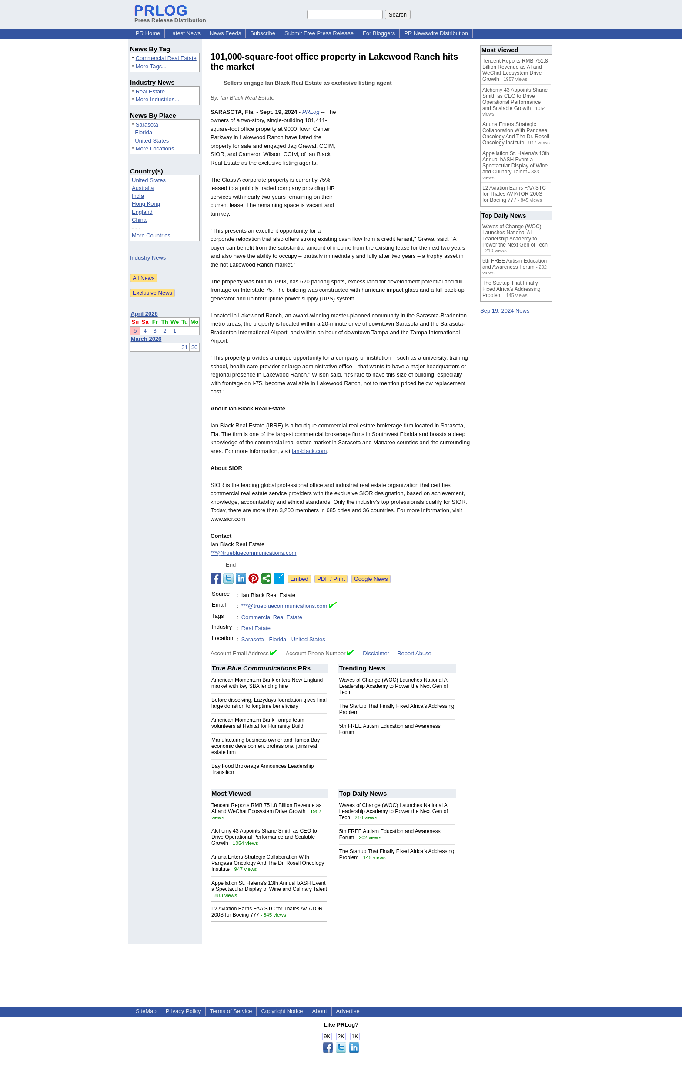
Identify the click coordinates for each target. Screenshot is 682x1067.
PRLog (311, 112)
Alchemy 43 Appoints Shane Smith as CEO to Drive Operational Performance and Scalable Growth (264, 837)
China (139, 220)
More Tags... (151, 66)
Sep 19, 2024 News (504, 310)
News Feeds (225, 33)
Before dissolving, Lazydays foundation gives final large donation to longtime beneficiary (269, 703)
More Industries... (157, 99)
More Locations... (157, 148)
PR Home (148, 33)
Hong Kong (146, 203)
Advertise (348, 1011)
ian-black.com (309, 451)
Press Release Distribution (170, 16)
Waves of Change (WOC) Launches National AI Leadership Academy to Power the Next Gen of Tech (394, 686)
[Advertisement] (406, 171)
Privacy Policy (183, 1011)
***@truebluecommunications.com (253, 553)
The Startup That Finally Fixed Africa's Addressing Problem (511, 289)
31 (184, 347)
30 (194, 347)
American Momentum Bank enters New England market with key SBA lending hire (267, 683)
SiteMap (146, 1011)
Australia (143, 188)
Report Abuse (414, 653)
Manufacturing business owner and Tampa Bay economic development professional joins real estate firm (265, 746)
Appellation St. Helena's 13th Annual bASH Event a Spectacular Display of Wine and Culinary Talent (269, 886)
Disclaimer (376, 653)
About (319, 1011)
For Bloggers (379, 33)
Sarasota (147, 124)
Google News (371, 579)
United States (152, 140)
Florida (143, 132)
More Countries (151, 235)
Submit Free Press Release (319, 33)
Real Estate (150, 91)
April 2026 (144, 313)
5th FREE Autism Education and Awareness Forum (514, 264)
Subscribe (262, 33)
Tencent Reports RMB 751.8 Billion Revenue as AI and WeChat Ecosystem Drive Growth (266, 808)
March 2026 (146, 339)
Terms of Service (231, 1011)
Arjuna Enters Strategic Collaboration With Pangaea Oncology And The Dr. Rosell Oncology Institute (267, 863)
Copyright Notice (282, 1011)
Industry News (148, 257)
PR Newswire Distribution (436, 33)
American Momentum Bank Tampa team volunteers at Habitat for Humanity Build (257, 723)
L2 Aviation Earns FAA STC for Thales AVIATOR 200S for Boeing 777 (514, 194)
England (142, 212)
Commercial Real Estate (166, 58)
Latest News (185, 33)
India (138, 196)
